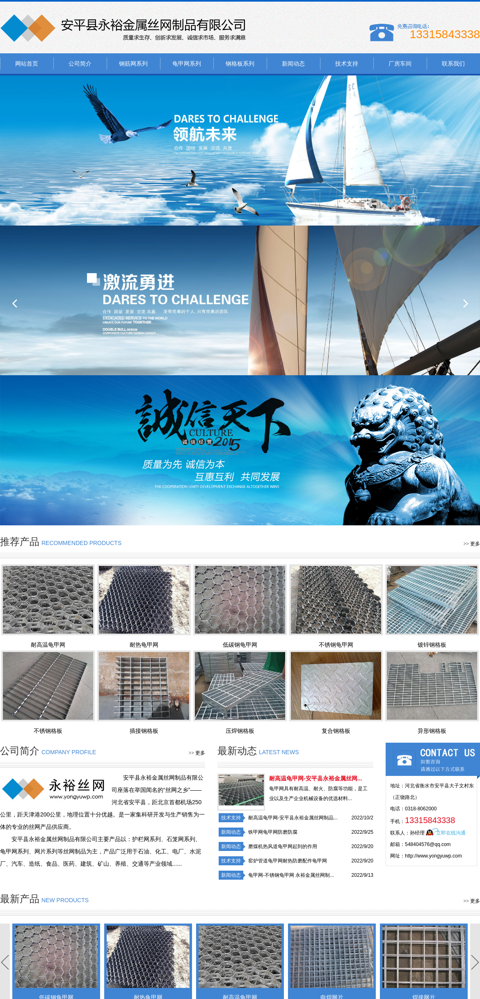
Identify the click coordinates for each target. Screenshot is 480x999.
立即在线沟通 (451, 833)
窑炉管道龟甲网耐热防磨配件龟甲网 (287, 861)
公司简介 (80, 63)
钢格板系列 (240, 63)
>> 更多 (471, 544)
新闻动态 (293, 63)
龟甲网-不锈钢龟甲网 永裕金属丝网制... (291, 875)
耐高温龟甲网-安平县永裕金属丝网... (315, 778)
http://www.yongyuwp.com (433, 856)
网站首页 (26, 63)
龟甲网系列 (186, 63)
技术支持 (346, 63)
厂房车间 (400, 63)
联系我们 (453, 63)
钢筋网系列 (133, 63)
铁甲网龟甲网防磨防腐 (272, 832)
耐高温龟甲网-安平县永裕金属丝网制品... (293, 818)
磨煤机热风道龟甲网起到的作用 (282, 846)
